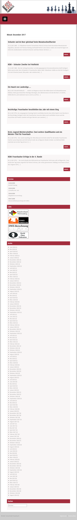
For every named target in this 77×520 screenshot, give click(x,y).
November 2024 (14, 285)
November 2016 (14, 440)
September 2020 (15, 352)
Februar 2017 (14, 434)
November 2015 (14, 466)
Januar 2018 (13, 411)
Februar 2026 (14, 255)
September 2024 (15, 289)
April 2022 (13, 340)
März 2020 (13, 363)
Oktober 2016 (14, 443)
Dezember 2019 (14, 369)
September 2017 (15, 419)
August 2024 (13, 291)
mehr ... (66, 54)
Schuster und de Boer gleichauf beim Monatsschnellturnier (32, 42)
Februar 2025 (14, 279)
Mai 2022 (12, 337)
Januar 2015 (13, 487)
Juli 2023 (12, 314)
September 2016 (15, 445)
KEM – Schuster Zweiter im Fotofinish (23, 64)
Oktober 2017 (14, 417)
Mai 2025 (12, 272)
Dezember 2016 (14, 438)
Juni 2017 (12, 426)
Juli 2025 (12, 268)
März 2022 (13, 342)
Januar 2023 (13, 327)
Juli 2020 (12, 356)
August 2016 (13, 447)
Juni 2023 (12, 316)
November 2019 (14, 371)
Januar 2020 (13, 367)
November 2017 (14, 415)
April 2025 (13, 274)
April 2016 (13, 455)
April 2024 (13, 298)
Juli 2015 (12, 474)
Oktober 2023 (14, 310)
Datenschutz (72, 516)
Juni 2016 (12, 451)
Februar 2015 (14, 485)
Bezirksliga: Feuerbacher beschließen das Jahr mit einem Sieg (33, 109)
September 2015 (15, 470)
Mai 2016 (12, 453)
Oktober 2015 (14, 468)
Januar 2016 (13, 461)
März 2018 (13, 407)
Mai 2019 (12, 384)
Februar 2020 (14, 365)
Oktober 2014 (14, 493)
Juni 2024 (12, 293)
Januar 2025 (13, 281)
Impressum (63, 516)
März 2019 (13, 388)
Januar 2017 (13, 436)
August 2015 (13, 472)
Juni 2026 (12, 247)
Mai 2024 (12, 295)
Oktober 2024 (14, 287)
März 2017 (13, 432)
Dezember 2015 (14, 464)
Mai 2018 (12, 403)
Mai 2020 (12, 358)
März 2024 (13, 300)
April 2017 (13, 430)
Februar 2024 (14, 302)
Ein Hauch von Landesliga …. (19, 87)
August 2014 (13, 495)
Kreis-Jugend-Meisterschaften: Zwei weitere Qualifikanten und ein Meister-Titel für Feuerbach (35, 133)
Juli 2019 (12, 379)
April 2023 (13, 321)
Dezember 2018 (14, 392)
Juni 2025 (12, 270)
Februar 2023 (14, 325)
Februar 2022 (14, 344)
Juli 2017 (12, 424)
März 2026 (13, 253)
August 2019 (13, 377)
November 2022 (14, 329)
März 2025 (13, 277)
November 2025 (14, 262)
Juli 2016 (12, 449)
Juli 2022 (12, 335)
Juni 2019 (12, 382)
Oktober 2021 (14, 348)
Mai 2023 (12, 319)
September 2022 (15, 333)
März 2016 (13, 457)
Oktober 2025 (14, 264)
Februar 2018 (14, 409)
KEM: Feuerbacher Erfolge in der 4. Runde (25, 157)
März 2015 (13, 482)
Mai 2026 (12, 249)
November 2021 (14, 346)
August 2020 (13, 354)
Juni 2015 (12, 476)
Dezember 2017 (14, 413)
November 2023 (14, 308)
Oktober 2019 (14, 373)
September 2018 (15, 398)
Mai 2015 (12, 478)
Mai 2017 (12, 428)
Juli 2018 (12, 401)
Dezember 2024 (14, 283)
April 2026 (13, 251)
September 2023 (15, 312)
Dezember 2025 (14, 260)
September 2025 (15, 266)
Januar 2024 (13, 304)
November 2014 (14, 491)
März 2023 (13, 323)
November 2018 (14, 394)
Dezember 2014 (14, 489)
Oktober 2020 (14, 350)
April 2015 (13, 480)
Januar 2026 (13, 258)
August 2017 (13, 422)
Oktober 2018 (14, 396)
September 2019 (15, 375)
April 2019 (13, 386)
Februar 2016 (14, 459)
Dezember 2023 (14, 306)
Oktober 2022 (14, 331)
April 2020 (13, 361)
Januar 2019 (13, 390)
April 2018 (13, 405)
